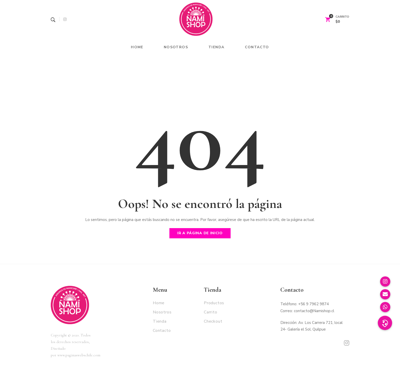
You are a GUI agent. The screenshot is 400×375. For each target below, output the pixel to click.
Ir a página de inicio (200, 233)
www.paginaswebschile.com (78, 355)
